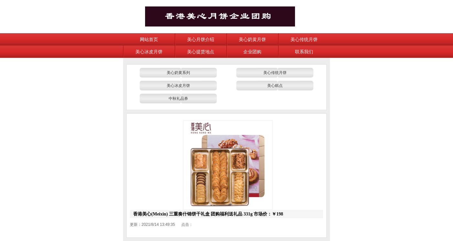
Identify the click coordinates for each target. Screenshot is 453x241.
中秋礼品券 (178, 98)
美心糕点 (275, 85)
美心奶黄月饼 (252, 39)
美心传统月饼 (304, 39)
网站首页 (149, 39)
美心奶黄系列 (178, 72)
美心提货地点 (200, 51)
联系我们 (304, 51)
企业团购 (252, 51)
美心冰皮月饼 (149, 51)
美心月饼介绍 (200, 39)
